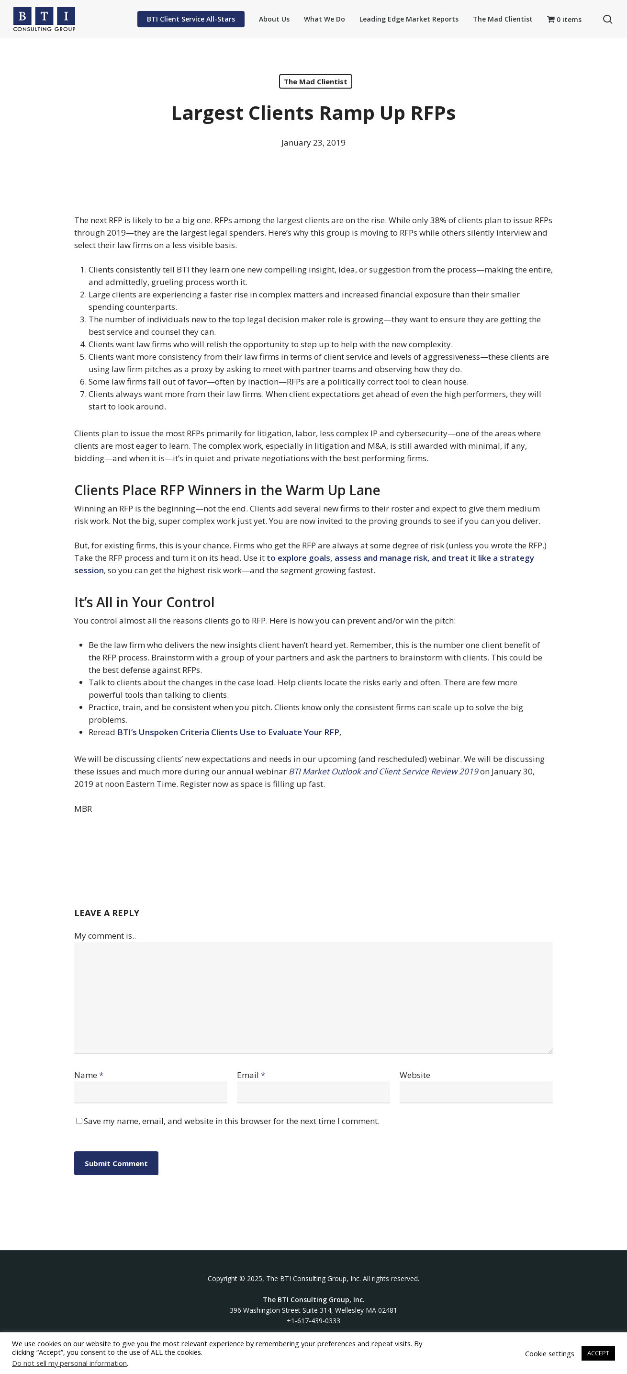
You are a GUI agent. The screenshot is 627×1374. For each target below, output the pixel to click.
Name (88, 1074)
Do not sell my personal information (69, 1363)
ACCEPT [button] (598, 1353)
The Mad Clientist (315, 81)
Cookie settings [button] (549, 1353)
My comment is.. (105, 935)
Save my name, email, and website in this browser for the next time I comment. (232, 1120)
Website (415, 1074)
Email (251, 1074)
